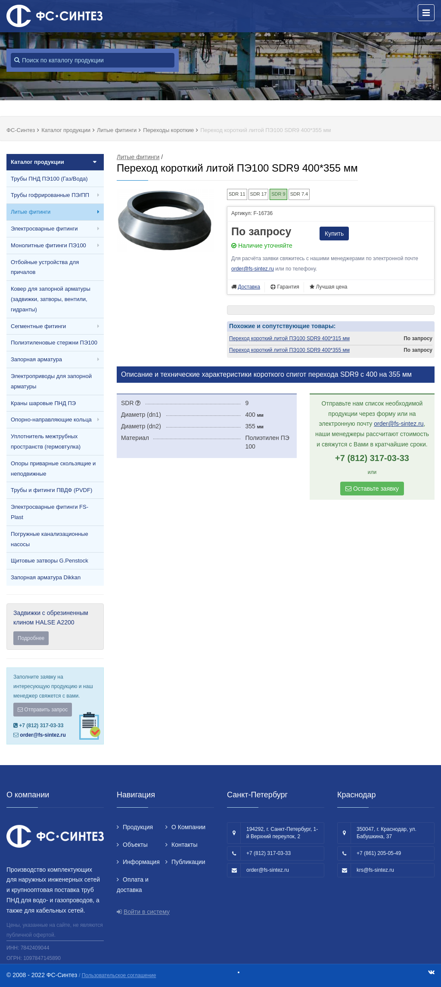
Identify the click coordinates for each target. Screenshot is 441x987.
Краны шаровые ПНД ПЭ (43, 403)
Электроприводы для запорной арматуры (51, 381)
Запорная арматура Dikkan (46, 577)
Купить (334, 233)
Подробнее (31, 638)
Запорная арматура (36, 359)
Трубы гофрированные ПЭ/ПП (50, 195)
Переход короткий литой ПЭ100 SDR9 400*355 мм (289, 350)
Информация (141, 861)
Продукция (138, 827)
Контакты (184, 844)
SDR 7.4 (299, 194)
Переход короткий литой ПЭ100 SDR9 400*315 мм (289, 338)
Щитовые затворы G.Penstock (49, 560)
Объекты (135, 844)
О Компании (188, 827)
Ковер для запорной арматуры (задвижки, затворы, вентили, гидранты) (50, 299)
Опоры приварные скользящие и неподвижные (53, 468)
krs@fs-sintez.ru (375, 870)
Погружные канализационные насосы (49, 539)
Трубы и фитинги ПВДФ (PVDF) (51, 490)
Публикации (188, 861)
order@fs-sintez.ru (42, 735)
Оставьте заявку (372, 488)
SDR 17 (258, 194)
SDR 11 (237, 194)
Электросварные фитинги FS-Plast (49, 512)
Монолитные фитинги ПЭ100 (48, 245)
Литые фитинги (30, 212)
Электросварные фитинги (44, 228)
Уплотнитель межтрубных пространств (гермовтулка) (46, 441)
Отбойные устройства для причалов (45, 267)
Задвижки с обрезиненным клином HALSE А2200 (55, 627)
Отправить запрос (43, 710)
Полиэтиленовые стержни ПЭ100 (54, 342)
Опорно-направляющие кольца (51, 419)
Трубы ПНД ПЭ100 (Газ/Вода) (49, 178)
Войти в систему (147, 911)
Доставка (249, 287)
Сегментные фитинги (38, 326)
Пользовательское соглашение (119, 975)
